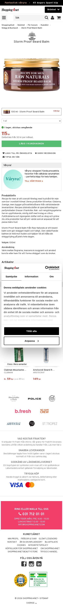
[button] (59, 18)
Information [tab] (31, 276)
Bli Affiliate (51, 542)
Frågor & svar (29, 539)
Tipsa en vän (11, 157)
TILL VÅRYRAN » (34, 181)
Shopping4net (8, 25)
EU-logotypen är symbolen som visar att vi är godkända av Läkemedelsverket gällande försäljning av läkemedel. (31, 465)
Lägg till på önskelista (17, 153)
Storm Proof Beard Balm (31, 28)
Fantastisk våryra (16, 2)
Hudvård (44, 25)
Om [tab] (52, 276)
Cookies (21, 545)
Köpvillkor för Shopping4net (22, 548)
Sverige (31, 603)
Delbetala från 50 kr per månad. (17, 137)
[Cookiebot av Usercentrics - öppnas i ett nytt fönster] (45, 268)
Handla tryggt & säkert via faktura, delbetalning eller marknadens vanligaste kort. (31, 479)
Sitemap (44, 598)
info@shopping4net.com (31, 524)
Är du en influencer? (31, 542)
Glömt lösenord (48, 539)
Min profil (13, 539)
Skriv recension (45, 153)
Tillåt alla (31, 331)
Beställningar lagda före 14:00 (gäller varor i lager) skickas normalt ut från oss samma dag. (31, 453)
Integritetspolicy (38, 545)
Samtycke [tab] (11, 276)
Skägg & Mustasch (10, 28)
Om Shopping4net (50, 548)
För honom (33, 25)
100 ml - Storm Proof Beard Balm (31, 111)
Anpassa (32, 340)
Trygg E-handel (48, 552)
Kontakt (12, 542)
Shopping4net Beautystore (23, 552)
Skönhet (21, 25)
